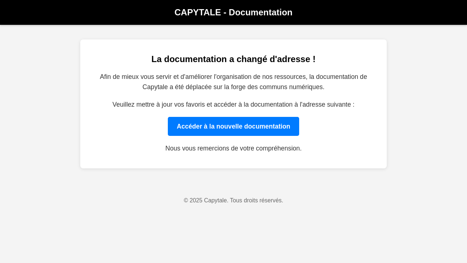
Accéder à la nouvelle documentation (233, 126)
